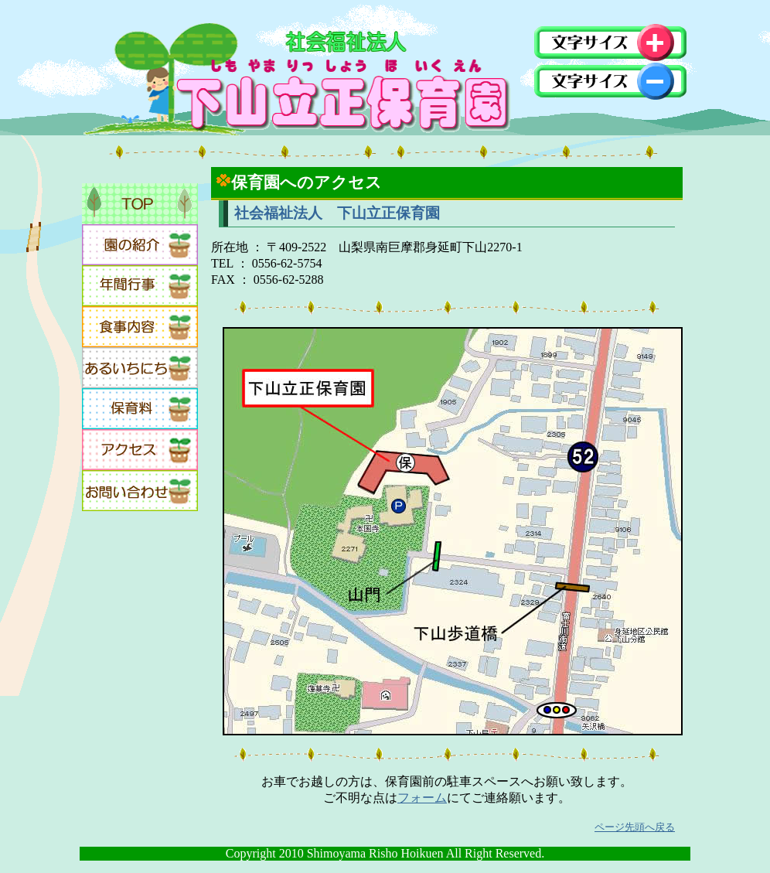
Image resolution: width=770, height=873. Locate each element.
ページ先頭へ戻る (635, 827)
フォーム (422, 797)
